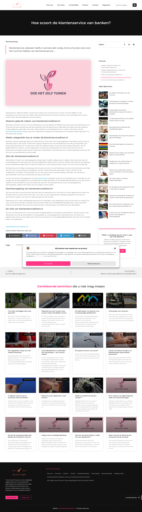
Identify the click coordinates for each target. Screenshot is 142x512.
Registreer (106, 5)
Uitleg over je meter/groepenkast (54, 435)
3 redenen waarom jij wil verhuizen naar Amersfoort (18, 397)
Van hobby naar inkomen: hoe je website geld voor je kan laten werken (70, 480)
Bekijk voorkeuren (94, 263)
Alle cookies (48, 263)
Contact (95, 5)
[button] (115, 248)
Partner (85, 5)
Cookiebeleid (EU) (83, 473)
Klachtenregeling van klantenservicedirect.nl (116, 77)
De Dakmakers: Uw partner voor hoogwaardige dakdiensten (87, 312)
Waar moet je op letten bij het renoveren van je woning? (120, 436)
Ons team (61, 5)
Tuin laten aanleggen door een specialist (19, 312)
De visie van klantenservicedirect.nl (113, 80)
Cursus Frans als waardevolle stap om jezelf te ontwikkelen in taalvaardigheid (122, 214)
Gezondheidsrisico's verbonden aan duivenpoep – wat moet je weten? (54, 352)
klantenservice (42, 178)
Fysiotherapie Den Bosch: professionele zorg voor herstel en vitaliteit (120, 112)
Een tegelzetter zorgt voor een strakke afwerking (19, 351)
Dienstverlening (12, 42)
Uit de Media (73, 5)
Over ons (49, 5)
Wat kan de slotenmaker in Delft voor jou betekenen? (87, 436)
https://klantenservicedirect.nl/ (17, 227)
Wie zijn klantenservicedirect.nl (112, 74)
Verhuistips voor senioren (118, 311)
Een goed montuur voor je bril (86, 351)
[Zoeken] (135, 5)
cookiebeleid (39, 256)
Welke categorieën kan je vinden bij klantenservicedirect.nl (113, 71)
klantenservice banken (14, 131)
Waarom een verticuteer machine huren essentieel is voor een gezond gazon (121, 172)
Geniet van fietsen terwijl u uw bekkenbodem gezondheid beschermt (120, 352)
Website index (119, 473)
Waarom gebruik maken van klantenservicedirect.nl (111, 66)
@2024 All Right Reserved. (71, 508)
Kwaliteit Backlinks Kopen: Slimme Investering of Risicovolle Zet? (68, 477)
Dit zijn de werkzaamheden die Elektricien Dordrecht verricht (19, 436)
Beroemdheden (107, 473)
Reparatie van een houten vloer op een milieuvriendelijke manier (54, 312)
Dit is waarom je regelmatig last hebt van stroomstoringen (121, 397)
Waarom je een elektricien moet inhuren (54, 397)
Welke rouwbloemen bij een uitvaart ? (85, 397)
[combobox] (124, 5)
